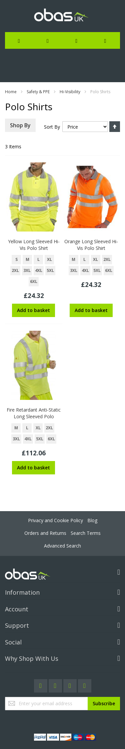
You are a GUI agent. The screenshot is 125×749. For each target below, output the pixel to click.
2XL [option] (15, 270)
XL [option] (49, 259)
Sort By (52, 127)
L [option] (38, 259)
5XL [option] (50, 270)
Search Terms (86, 533)
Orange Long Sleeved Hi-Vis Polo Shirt (91, 244)
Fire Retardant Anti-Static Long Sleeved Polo (34, 413)
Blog (92, 520)
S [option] (16, 259)
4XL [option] (38, 270)
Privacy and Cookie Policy (55, 520)
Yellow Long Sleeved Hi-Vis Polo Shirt (34, 244)
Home (11, 92)
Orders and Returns (45, 533)
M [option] (27, 259)
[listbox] (33, 271)
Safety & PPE (38, 92)
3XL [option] (27, 270)
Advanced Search (62, 546)
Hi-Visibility (70, 92)
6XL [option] (33, 281)
